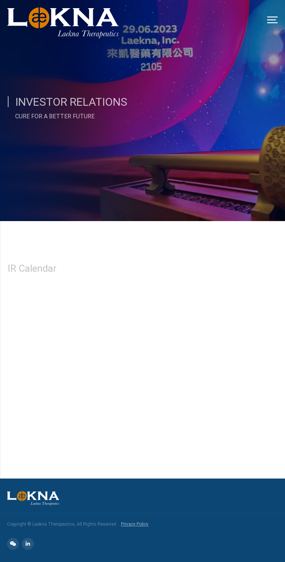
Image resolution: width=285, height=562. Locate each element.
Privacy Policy (134, 524)
